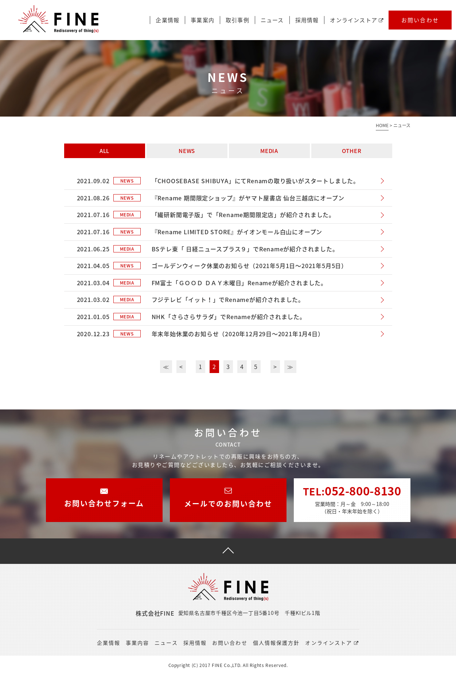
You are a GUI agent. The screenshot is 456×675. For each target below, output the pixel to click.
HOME (382, 125)
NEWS (187, 151)
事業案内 (202, 20)
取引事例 (237, 20)
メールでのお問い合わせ (228, 493)
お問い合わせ (420, 20)
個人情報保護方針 (276, 642)
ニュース (272, 20)
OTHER (352, 151)
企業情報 (167, 20)
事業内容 (137, 642)
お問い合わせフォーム (104, 493)
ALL (104, 151)
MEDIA (269, 151)
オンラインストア (357, 20)
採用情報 (307, 20)
